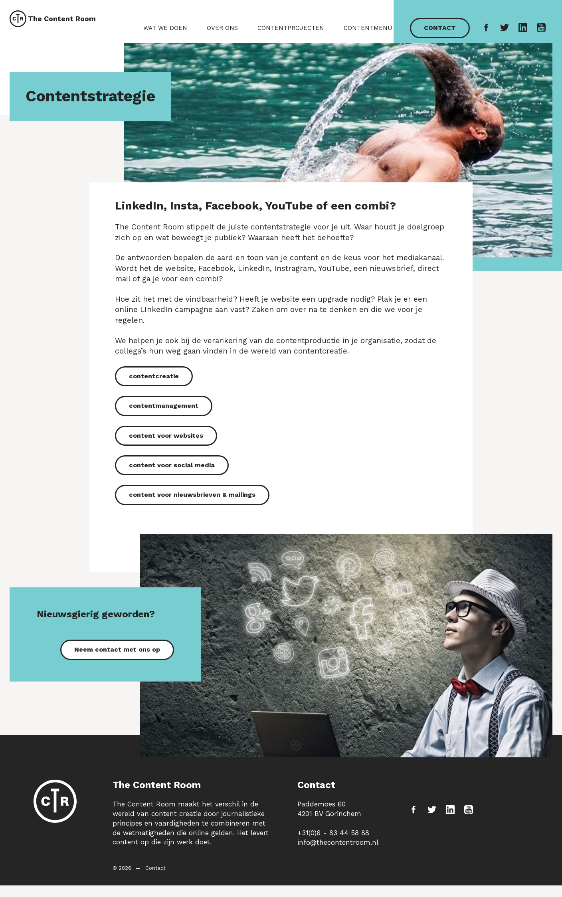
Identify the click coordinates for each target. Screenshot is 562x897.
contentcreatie (154, 393)
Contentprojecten (292, 33)
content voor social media (172, 482)
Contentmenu (369, 33)
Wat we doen (167, 33)
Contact (441, 33)
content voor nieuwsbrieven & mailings (192, 511)
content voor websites (166, 452)
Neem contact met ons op (117, 666)
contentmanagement (163, 422)
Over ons (223, 33)
